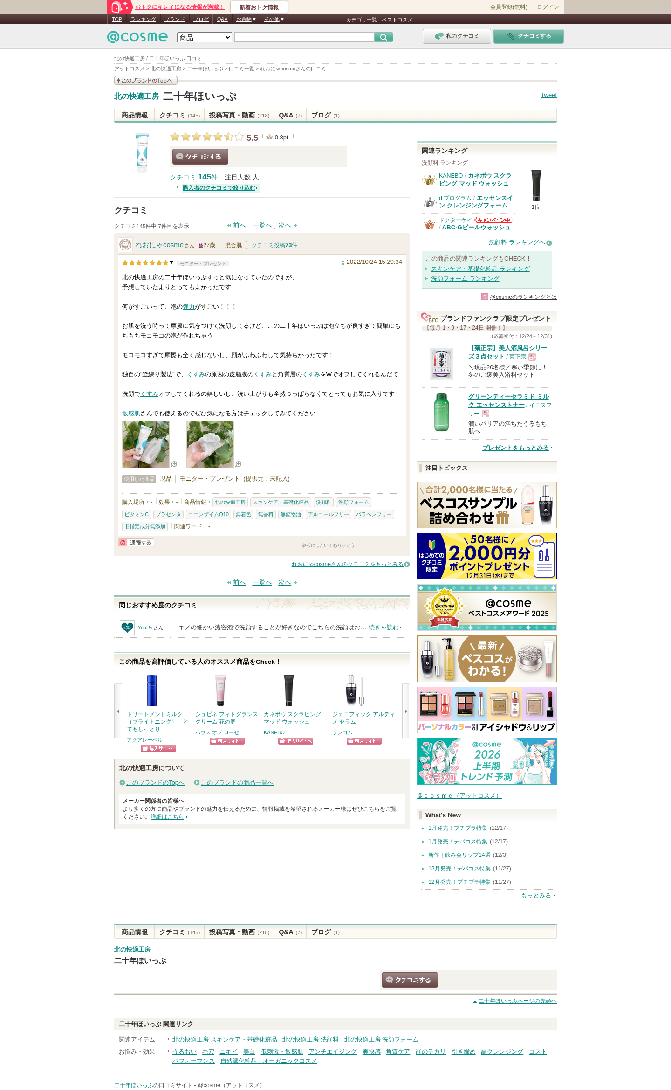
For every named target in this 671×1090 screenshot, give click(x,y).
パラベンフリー (374, 514)
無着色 (243, 514)
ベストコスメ (397, 19)
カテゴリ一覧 (361, 19)
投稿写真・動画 (239, 115)
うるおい (184, 1051)
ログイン (548, 7)
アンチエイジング (332, 1051)
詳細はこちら (167, 817)
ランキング (143, 19)
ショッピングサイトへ (158, 748)
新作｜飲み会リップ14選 (459, 855)
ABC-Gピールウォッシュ (476, 227)
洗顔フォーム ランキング (465, 278)
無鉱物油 (291, 514)
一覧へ (262, 225)
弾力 (189, 306)
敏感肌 (131, 413)
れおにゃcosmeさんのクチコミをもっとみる (348, 564)
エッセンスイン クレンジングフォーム (476, 201)
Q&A (222, 19)
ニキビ (228, 1051)
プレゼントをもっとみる (515, 447)
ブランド (174, 19)
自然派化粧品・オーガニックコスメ (268, 1060)
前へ (239, 225)
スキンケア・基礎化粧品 (281, 502)
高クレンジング (502, 1051)
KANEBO (274, 732)
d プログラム (455, 198)
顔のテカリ (431, 1051)
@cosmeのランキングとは (523, 297)
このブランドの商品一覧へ (237, 782)
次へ (284, 225)
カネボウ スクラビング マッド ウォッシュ (475, 179)
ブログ (201, 19)
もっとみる (536, 895)
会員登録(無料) (508, 7)
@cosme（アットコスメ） (231, 1085)
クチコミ (179, 115)
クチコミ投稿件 (274, 245)
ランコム (342, 732)
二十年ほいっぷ (200, 96)
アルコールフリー (328, 514)
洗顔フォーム (353, 502)
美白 (249, 1051)
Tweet (549, 94)
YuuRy (144, 627)
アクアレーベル (145, 740)
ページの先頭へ (518, 1001)
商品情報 (135, 115)
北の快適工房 (136, 96)
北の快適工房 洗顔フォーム (381, 1039)
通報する (136, 542)
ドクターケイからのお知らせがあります (493, 220)
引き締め (464, 1051)
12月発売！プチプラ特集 (459, 882)
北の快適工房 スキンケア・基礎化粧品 (224, 1039)
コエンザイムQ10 (208, 514)
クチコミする (200, 157)
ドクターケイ (455, 220)
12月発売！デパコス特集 (459, 868)
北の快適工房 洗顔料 (310, 1039)
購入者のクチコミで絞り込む (219, 188)
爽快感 (372, 1051)
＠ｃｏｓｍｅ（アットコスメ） (459, 795)
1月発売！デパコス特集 (457, 841)
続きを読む (384, 627)
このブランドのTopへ (155, 782)
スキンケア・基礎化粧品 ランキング (480, 268)
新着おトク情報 (259, 7)
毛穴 (208, 1051)
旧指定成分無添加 (144, 526)
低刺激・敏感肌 (282, 1051)
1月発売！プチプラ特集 (457, 828)
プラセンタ (168, 514)
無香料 (266, 514)
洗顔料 (323, 502)
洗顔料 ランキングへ (517, 242)
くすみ (196, 374)
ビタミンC (136, 514)
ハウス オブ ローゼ (217, 732)
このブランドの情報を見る (146, 80)
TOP (117, 19)
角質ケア (398, 1051)
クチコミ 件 (194, 177)
